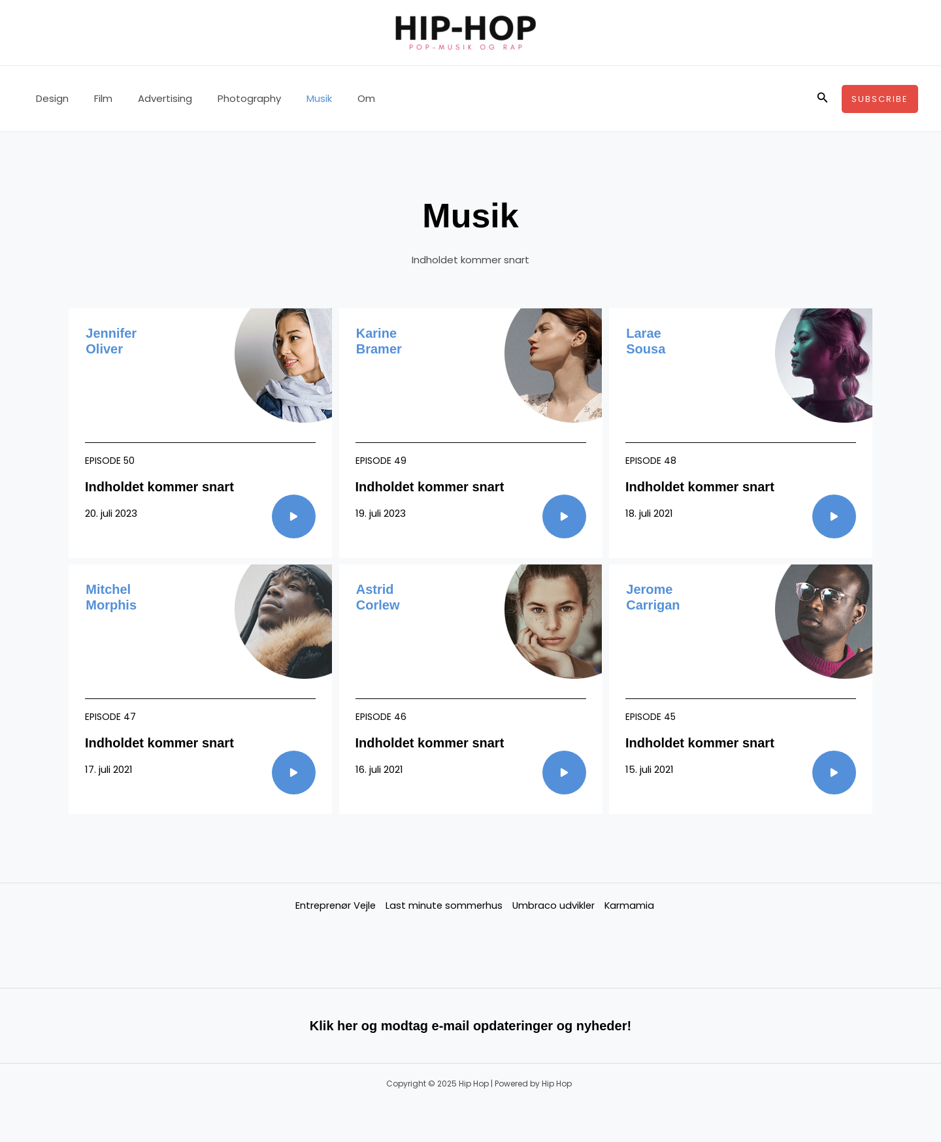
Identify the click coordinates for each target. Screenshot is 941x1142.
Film (94, 98)
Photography (228, 98)
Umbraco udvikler (554, 905)
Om (333, 98)
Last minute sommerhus (443, 905)
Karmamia (631, 905)
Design (49, 98)
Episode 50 (110, 460)
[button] (823, 99)
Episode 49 (380, 460)
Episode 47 (110, 716)
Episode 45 (650, 716)
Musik (292, 98)
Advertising (150, 98)
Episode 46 (380, 716)
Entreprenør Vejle (332, 905)
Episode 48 (650, 460)
